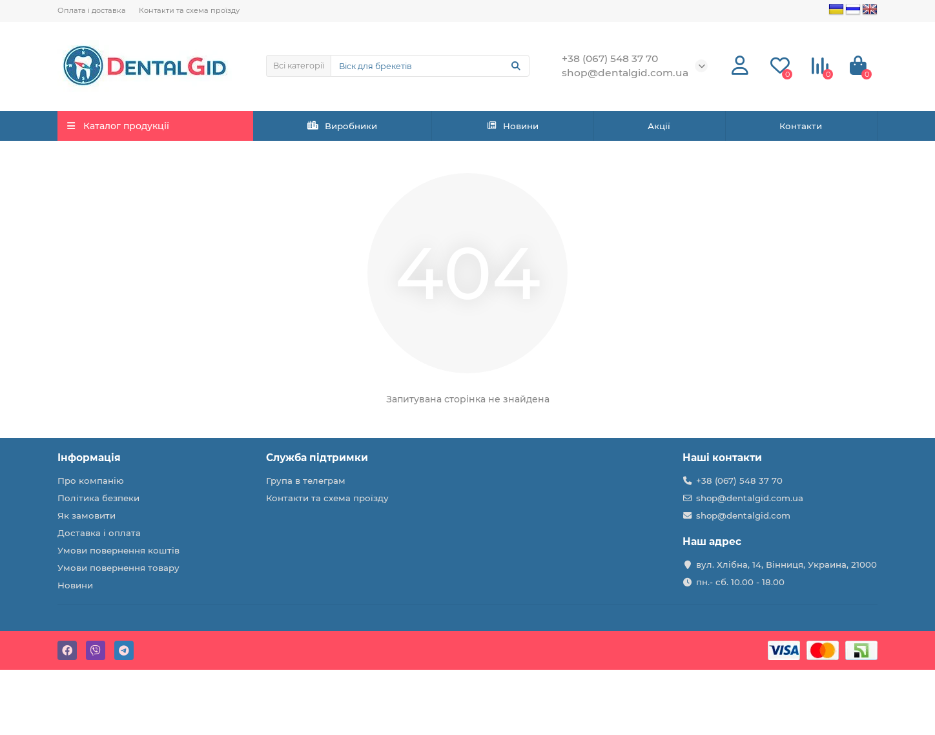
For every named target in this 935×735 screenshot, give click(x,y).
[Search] (430, 66)
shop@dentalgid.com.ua (749, 498)
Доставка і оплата (99, 533)
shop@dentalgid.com (743, 515)
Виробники (342, 126)
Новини (512, 126)
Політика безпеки (98, 498)
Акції (659, 126)
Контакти (800, 126)
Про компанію (90, 480)
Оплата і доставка (91, 10)
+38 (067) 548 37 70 (739, 480)
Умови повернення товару (118, 568)
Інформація (89, 457)
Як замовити (86, 515)
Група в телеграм (305, 480)
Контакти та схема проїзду (189, 10)
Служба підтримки (317, 457)
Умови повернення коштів (118, 550)
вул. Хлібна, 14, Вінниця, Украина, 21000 (786, 564)
